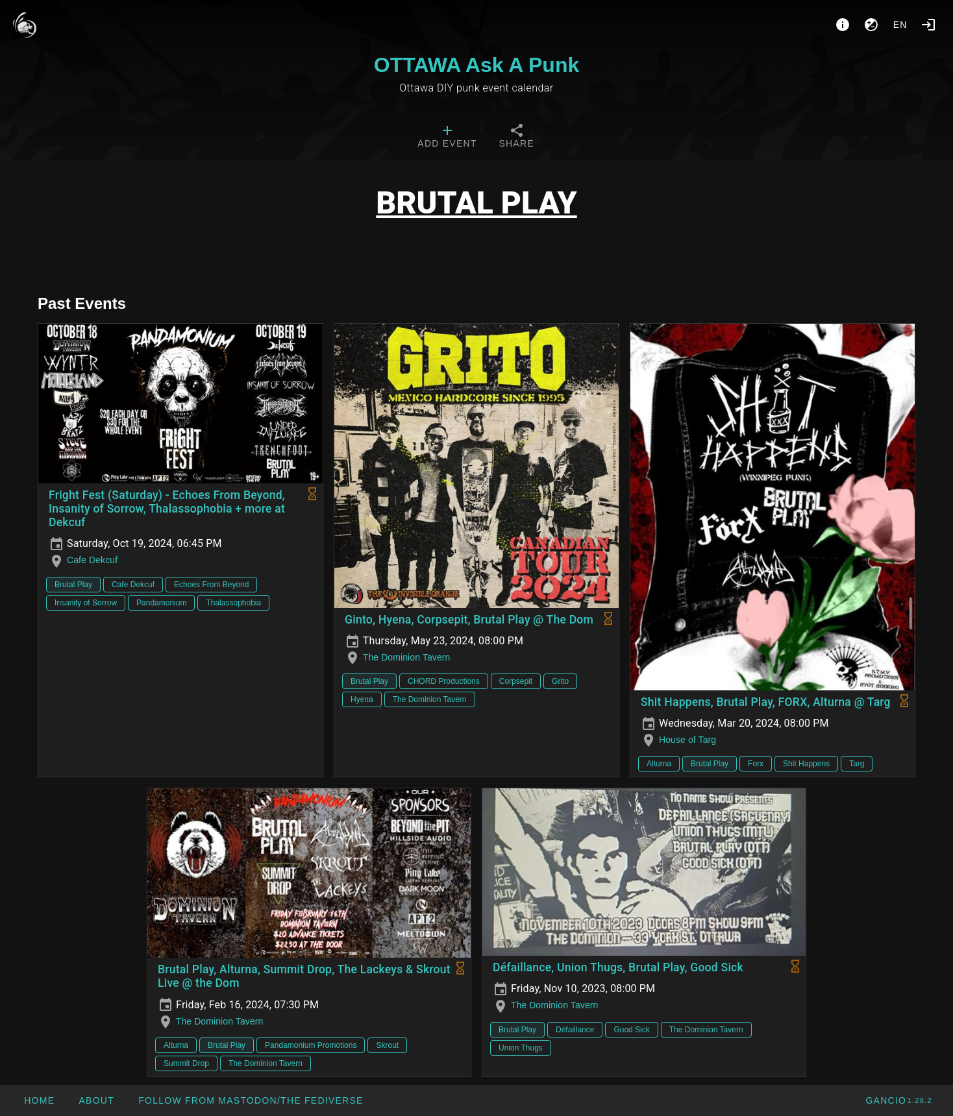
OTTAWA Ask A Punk (476, 65)
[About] (842, 24)
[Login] (928, 24)
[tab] (447, 137)
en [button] (900, 24)
